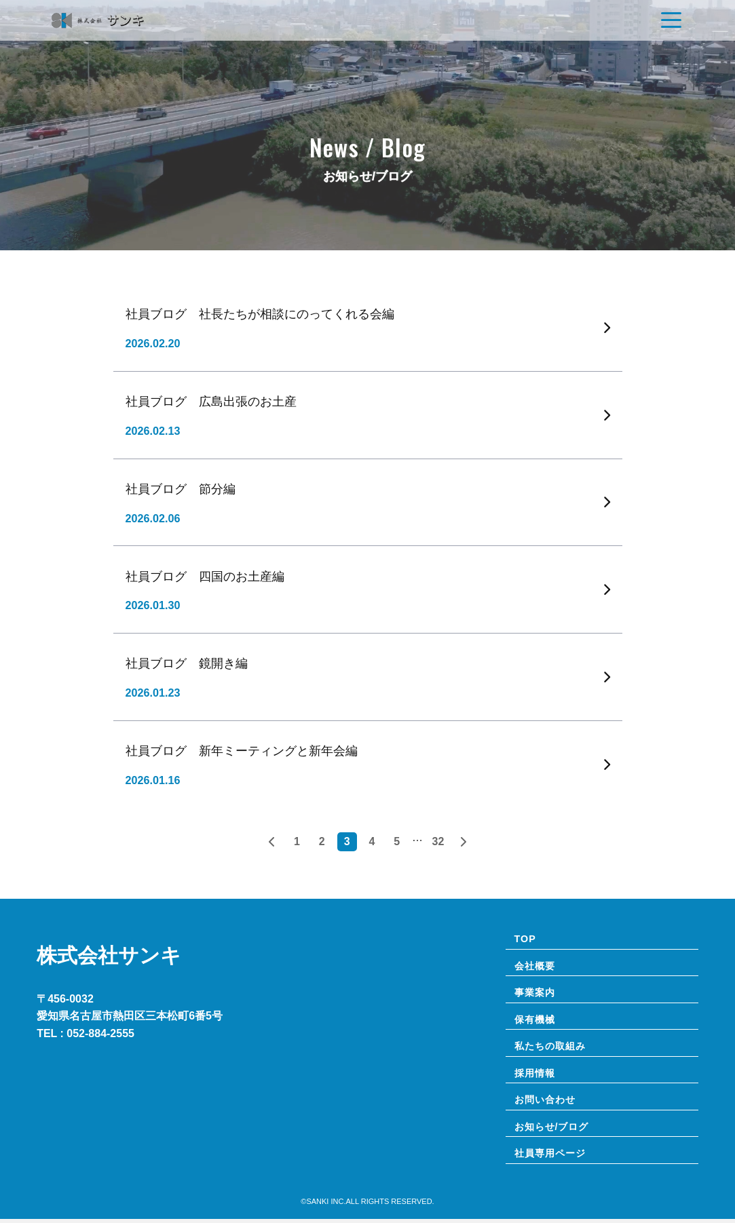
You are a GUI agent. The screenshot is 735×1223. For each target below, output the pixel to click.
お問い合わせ (547, 1102)
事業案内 (536, 993)
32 (438, 841)
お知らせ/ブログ (554, 1130)
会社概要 (536, 966)
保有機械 (536, 1020)
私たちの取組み (552, 1048)
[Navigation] (671, 20)
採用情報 (536, 1075)
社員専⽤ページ (552, 1157)
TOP (526, 938)
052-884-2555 (100, 1033)
